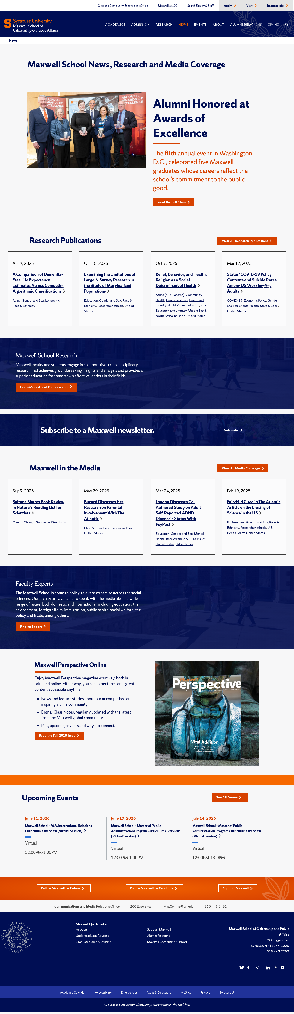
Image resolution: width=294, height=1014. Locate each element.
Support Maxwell (239, 890)
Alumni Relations (246, 24)
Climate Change (23, 523)
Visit (249, 6)
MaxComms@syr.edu (178, 908)
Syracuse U (227, 994)
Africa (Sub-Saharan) (170, 295)
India (62, 523)
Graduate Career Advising (93, 943)
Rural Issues (198, 540)
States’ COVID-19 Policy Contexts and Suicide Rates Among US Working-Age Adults (252, 283)
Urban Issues (184, 545)
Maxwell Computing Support (167, 943)
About (218, 24)
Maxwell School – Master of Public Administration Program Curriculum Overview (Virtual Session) (145, 832)
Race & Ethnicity (24, 306)
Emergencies (129, 994)
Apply (228, 6)
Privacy (205, 994)
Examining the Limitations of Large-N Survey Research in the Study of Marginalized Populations (109, 283)
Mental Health (249, 306)
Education (91, 300)
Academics (115, 24)
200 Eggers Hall (278, 942)
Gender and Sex (33, 300)
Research (164, 24)
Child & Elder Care (96, 529)
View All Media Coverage (244, 470)
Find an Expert (34, 628)
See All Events (230, 799)
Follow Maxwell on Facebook (154, 890)
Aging (17, 300)
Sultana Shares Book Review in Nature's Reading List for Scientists (38, 508)
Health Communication (183, 305)
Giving (273, 24)
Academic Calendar (73, 994)
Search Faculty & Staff (200, 6)
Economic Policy (255, 300)
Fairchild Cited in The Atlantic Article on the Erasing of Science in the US (253, 508)
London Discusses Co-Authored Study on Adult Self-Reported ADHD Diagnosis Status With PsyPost (178, 514)
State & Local (269, 306)
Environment (236, 523)
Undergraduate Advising (92, 937)
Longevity (52, 300)
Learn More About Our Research (48, 387)
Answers (82, 931)
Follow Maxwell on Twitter (62, 890)
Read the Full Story (175, 202)
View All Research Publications (249, 241)
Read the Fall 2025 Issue (60, 737)
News (183, 24)
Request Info (275, 6)
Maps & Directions (159, 994)
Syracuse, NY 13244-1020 (270, 947)
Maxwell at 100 (167, 6)
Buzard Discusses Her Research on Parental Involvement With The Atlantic (104, 511)
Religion (179, 316)
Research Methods (110, 306)
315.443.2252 (278, 953)
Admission (140, 24)
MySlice (186, 994)
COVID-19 (235, 300)
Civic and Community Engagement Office (123, 6)
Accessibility (103, 994)
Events (200, 24)
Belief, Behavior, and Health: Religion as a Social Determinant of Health (181, 280)
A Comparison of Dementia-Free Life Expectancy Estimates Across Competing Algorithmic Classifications (38, 283)
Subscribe (233, 431)
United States (195, 316)
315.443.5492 (216, 908)
